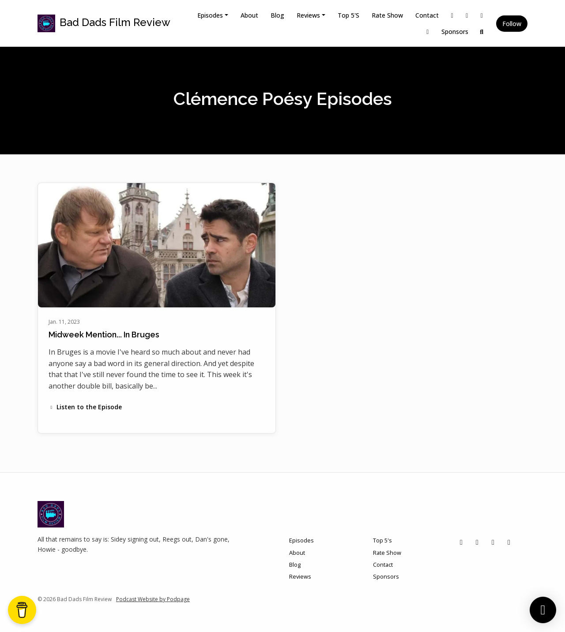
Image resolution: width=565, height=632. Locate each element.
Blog (277, 15)
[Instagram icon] (477, 542)
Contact (427, 15)
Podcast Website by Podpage (153, 599)
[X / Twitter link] (452, 15)
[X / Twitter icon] (461, 542)
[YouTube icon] (509, 542)
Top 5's (348, 15)
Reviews (308, 15)
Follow (511, 23)
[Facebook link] (482, 15)
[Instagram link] (467, 15)
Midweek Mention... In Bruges (104, 334)
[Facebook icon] (493, 542)
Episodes (210, 15)
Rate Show (387, 15)
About (249, 15)
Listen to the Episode (85, 407)
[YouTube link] (427, 31)
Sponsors (454, 31)
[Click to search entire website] (482, 31)
